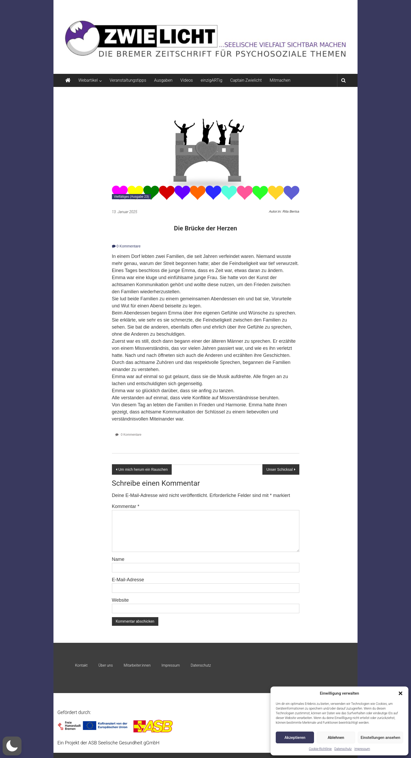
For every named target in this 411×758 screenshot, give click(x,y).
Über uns (105, 665)
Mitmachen (280, 80)
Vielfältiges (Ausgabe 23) (131, 196)
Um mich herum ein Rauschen (143, 469)
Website (120, 600)
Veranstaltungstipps (128, 80)
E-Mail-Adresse (128, 579)
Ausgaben (163, 80)
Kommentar (125, 506)
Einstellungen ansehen (380, 737)
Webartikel (88, 80)
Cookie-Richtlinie (320, 749)
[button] (400, 693)
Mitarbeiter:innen (137, 665)
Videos (186, 80)
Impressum (362, 749)
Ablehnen (336, 737)
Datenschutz (343, 749)
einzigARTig (211, 80)
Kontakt (81, 665)
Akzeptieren (294, 737)
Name (118, 559)
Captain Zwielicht (246, 80)
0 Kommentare (126, 246)
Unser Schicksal (279, 469)
